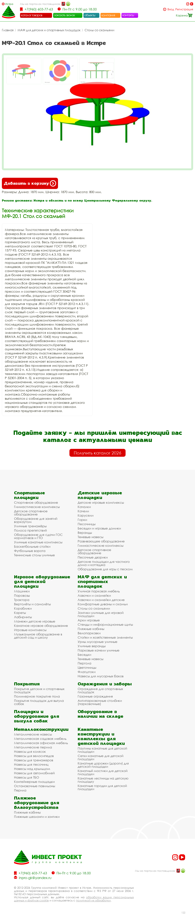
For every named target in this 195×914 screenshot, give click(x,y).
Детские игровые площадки (100, 495)
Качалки (84, 506)
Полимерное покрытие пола (37, 696)
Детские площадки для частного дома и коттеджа (104, 563)
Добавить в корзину (30, 183)
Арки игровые (89, 620)
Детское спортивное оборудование (31, 512)
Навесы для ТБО (26, 777)
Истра (9, 3)
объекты (89, 15)
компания (108, 15)
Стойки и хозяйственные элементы (105, 637)
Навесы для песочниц (31, 764)
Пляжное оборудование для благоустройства (36, 803)
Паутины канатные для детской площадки (102, 750)
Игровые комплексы (30, 629)
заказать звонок (64, 15)
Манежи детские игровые (34, 621)
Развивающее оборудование (101, 541)
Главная (7, 30)
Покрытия (27, 683)
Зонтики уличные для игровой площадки (101, 614)
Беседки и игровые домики (99, 528)
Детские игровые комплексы (101, 502)
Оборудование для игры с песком (105, 569)
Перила (20, 790)
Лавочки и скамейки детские (101, 599)
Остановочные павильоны (34, 786)
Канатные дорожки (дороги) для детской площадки (103, 765)
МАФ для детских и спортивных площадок (49, 30)
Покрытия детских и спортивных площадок (39, 690)
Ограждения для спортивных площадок (100, 690)
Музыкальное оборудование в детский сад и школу (38, 636)
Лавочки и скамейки (94, 595)
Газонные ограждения (95, 696)
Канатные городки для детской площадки (102, 787)
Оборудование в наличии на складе (100, 713)
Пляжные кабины (91, 628)
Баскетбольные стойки (32, 546)
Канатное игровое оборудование (41, 625)
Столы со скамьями (99, 30)
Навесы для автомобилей (34, 773)
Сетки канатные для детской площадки (100, 757)
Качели (83, 511)
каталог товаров (31, 15)
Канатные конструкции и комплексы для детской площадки (101, 736)
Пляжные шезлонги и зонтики (37, 816)
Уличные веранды (92, 646)
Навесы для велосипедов (34, 755)
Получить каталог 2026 (97, 452)
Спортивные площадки (29, 495)
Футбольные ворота (29, 550)
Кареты (20, 612)
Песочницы (86, 524)
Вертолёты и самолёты (32, 604)
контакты (128, 15)
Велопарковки (89, 633)
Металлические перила (33, 747)
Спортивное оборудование (36, 502)
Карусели (85, 515)
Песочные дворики (93, 557)
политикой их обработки (93, 900)
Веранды (85, 532)
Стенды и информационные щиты (105, 624)
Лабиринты (23, 617)
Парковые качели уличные (98, 650)
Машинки (22, 591)
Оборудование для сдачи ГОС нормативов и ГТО (38, 536)
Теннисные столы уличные (34, 555)
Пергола (84, 663)
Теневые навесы (90, 536)
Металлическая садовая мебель (40, 738)
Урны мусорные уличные (97, 641)
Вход (170, 9)
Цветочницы (87, 667)
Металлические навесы (33, 734)
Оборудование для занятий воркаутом (35, 520)
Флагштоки (86, 671)
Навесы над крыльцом (32, 768)
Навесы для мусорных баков (101, 676)
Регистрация (184, 9)
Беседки (84, 654)
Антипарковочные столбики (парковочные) (100, 702)
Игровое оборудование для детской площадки (42, 581)
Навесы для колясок (30, 751)
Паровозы (22, 595)
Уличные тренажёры (30, 526)
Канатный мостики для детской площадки (102, 772)
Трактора (21, 599)
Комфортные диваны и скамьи (103, 604)
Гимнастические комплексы (37, 506)
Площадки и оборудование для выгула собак (36, 716)
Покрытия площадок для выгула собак (39, 702)
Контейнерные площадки (34, 781)
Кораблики (23, 608)
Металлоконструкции (41, 729)
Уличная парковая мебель (99, 591)
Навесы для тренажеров (33, 760)
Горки (82, 519)
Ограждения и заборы (105, 683)
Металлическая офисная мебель (41, 742)
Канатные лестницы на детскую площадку (103, 780)
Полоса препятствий (30, 530)
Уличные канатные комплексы (38, 542)
